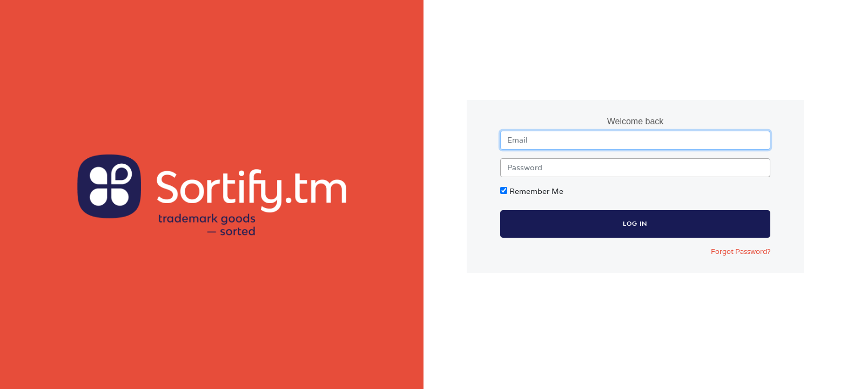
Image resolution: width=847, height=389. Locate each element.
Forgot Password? (740, 251)
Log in (635, 223)
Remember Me (536, 191)
